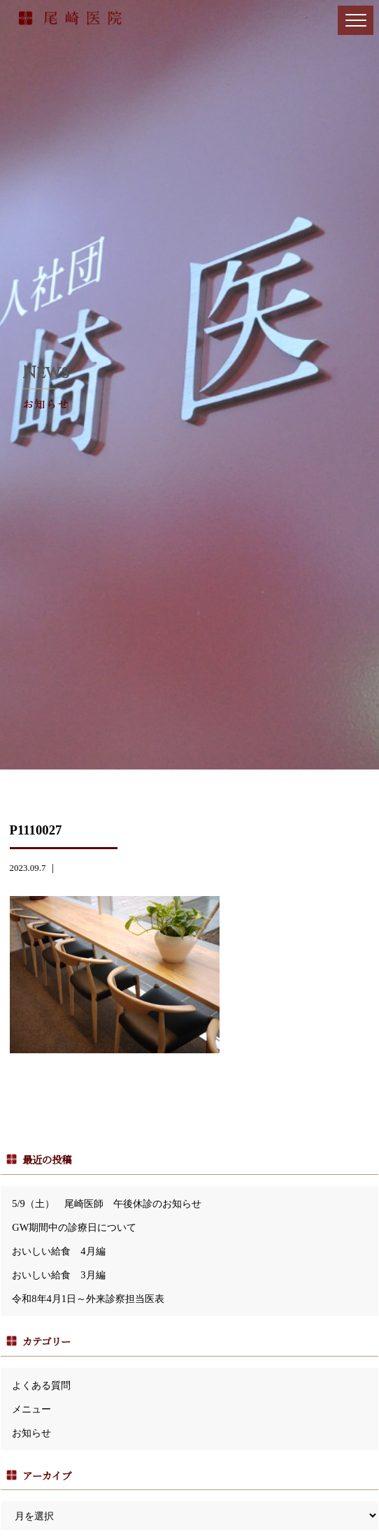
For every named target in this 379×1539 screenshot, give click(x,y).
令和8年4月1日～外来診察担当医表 (88, 1298)
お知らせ (31, 1432)
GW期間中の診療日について (74, 1227)
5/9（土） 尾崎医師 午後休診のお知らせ (106, 1203)
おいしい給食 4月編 (58, 1251)
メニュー (31, 1409)
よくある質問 (41, 1385)
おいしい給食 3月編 (58, 1274)
